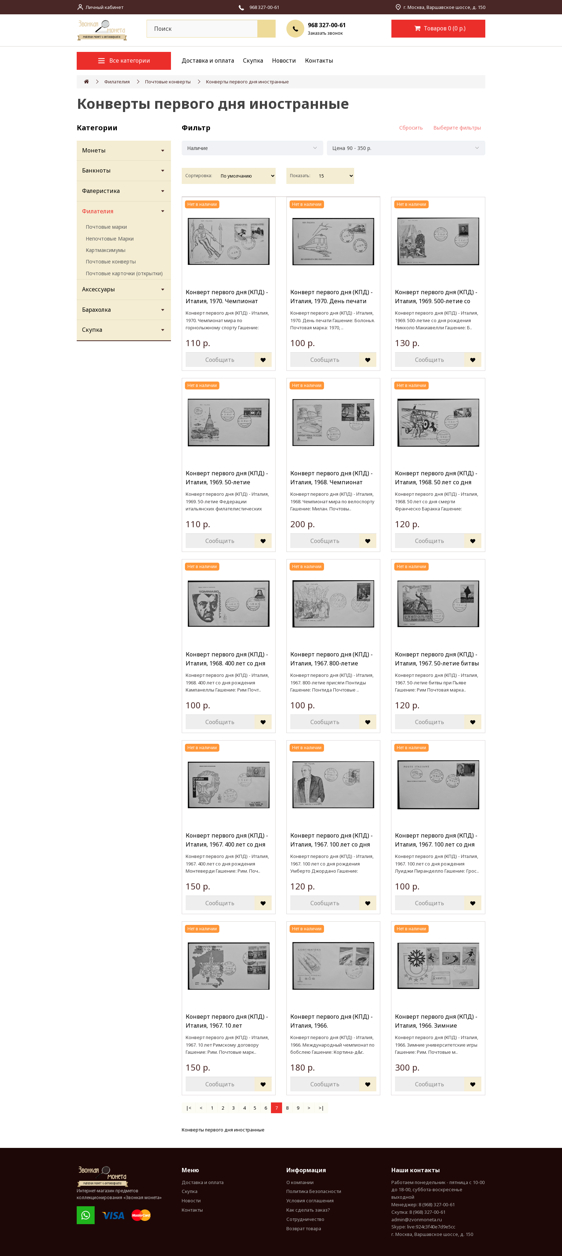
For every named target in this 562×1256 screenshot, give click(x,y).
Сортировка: (198, 176)
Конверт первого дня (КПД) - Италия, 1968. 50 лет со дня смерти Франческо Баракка (436, 478)
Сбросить (411, 127)
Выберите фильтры (457, 127)
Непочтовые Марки (110, 238)
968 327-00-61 (327, 25)
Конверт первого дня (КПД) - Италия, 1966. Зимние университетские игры (436, 1021)
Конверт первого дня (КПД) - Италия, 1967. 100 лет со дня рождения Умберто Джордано (331, 840)
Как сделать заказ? (308, 1210)
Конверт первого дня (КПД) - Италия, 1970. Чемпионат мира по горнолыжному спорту (227, 297)
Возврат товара (303, 1228)
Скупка (253, 60)
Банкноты (96, 170)
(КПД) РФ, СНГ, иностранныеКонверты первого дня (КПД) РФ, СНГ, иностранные (355, 1129)
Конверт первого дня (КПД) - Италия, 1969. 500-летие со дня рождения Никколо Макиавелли (436, 297)
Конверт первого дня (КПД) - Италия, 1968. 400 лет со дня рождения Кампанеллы (227, 659)
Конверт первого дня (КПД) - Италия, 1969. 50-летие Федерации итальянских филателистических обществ (227, 478)
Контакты (319, 60)
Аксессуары (98, 289)
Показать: (300, 176)
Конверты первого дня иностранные (247, 81)
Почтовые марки (106, 226)
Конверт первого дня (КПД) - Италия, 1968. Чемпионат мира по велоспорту (331, 478)
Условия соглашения (310, 1200)
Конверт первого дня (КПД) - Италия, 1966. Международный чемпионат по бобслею (332, 1021)
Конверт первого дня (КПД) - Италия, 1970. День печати (331, 296)
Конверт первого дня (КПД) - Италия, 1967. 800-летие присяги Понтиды (331, 659)
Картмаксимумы (105, 250)
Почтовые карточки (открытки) (124, 273)
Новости (284, 60)
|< (188, 1108)
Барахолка (96, 310)
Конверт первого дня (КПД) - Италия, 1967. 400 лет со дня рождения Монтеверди (227, 840)
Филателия (117, 81)
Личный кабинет (104, 7)
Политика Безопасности (313, 1191)
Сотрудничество (305, 1219)
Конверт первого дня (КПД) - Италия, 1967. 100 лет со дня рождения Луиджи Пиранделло (436, 840)
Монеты (94, 150)
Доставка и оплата (208, 60)
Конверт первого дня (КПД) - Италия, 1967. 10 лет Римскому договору (227, 1021)
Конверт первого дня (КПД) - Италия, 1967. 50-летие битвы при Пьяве (437, 659)
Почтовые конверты (168, 81)
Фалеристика (101, 191)
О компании (300, 1182)
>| (321, 1108)
